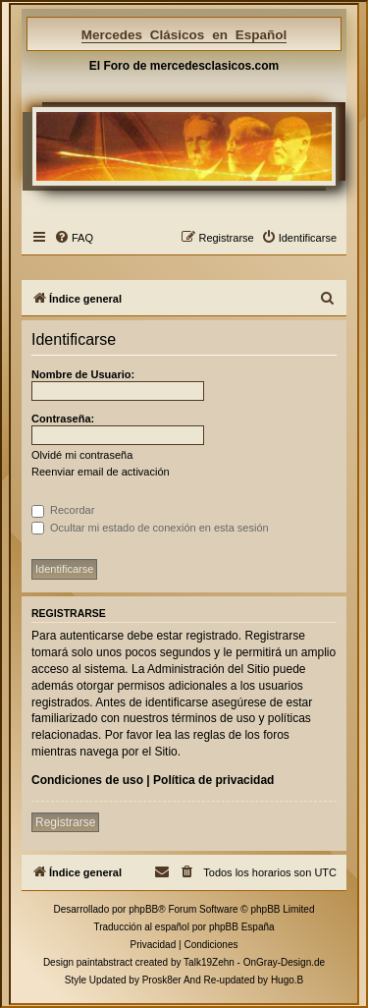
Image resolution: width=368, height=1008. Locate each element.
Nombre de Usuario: (82, 374)
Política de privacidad (213, 780)
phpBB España (242, 927)
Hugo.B (287, 980)
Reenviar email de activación (100, 471)
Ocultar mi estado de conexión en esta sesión (150, 527)
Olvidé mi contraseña (81, 455)
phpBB (143, 909)
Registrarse (65, 822)
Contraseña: (62, 418)
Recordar (62, 510)
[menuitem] (73, 238)
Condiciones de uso (87, 780)
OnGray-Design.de (284, 962)
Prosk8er (162, 980)
